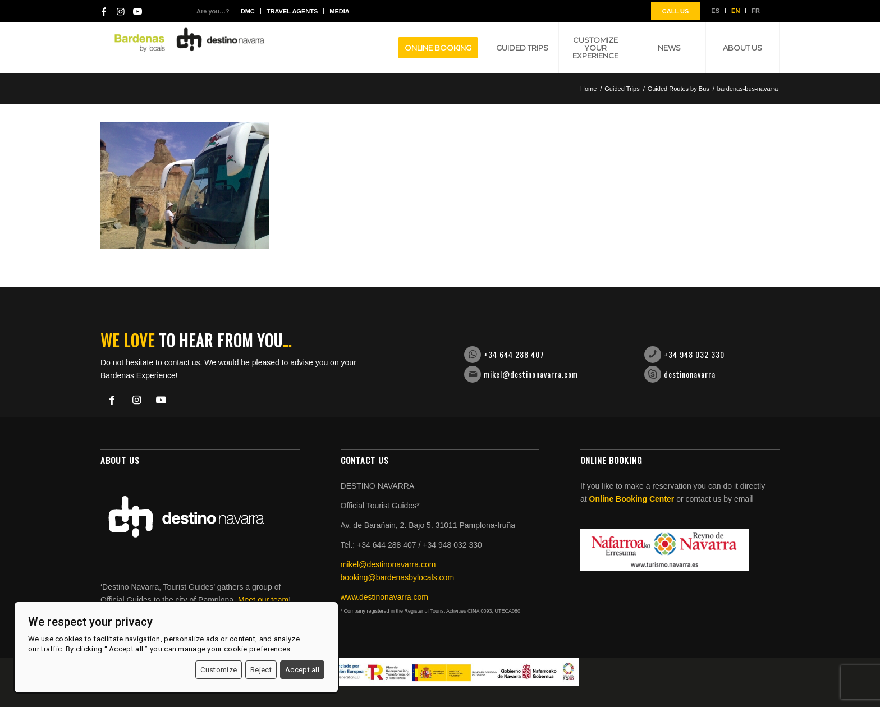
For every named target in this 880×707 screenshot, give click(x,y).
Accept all (302, 669)
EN (735, 10)
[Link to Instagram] (120, 11)
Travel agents (292, 11)
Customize (218, 669)
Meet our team (263, 599)
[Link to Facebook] (103, 11)
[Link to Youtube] (137, 11)
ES (715, 10)
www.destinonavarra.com (384, 597)
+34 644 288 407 (514, 354)
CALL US (675, 11)
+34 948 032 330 (694, 354)
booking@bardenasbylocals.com (398, 577)
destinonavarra (690, 374)
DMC (248, 11)
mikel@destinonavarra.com (531, 374)
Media (339, 11)
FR (755, 10)
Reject (261, 669)
